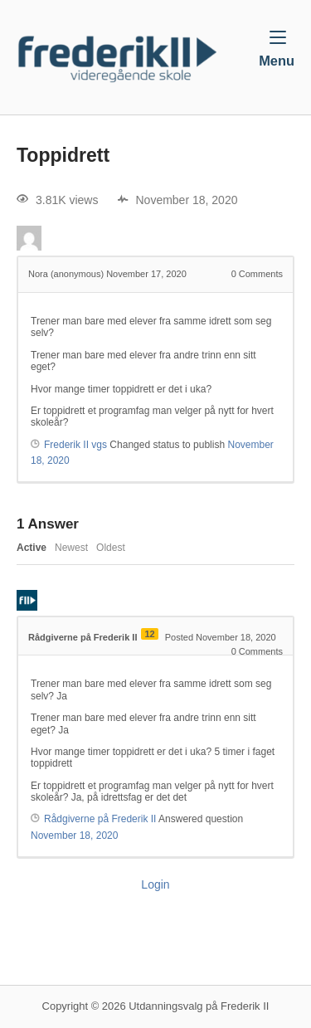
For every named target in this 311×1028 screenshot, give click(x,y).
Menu (276, 49)
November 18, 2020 (74, 835)
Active (31, 547)
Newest (71, 547)
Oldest (110, 547)
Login (155, 884)
